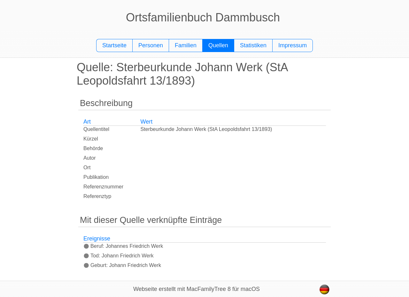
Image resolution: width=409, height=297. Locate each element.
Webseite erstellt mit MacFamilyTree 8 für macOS (196, 289)
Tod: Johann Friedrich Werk (118, 255)
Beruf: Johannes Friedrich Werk (123, 246)
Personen (150, 45)
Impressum (292, 45)
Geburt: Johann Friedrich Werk (122, 265)
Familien (186, 45)
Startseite (114, 45)
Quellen (218, 45)
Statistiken (253, 45)
